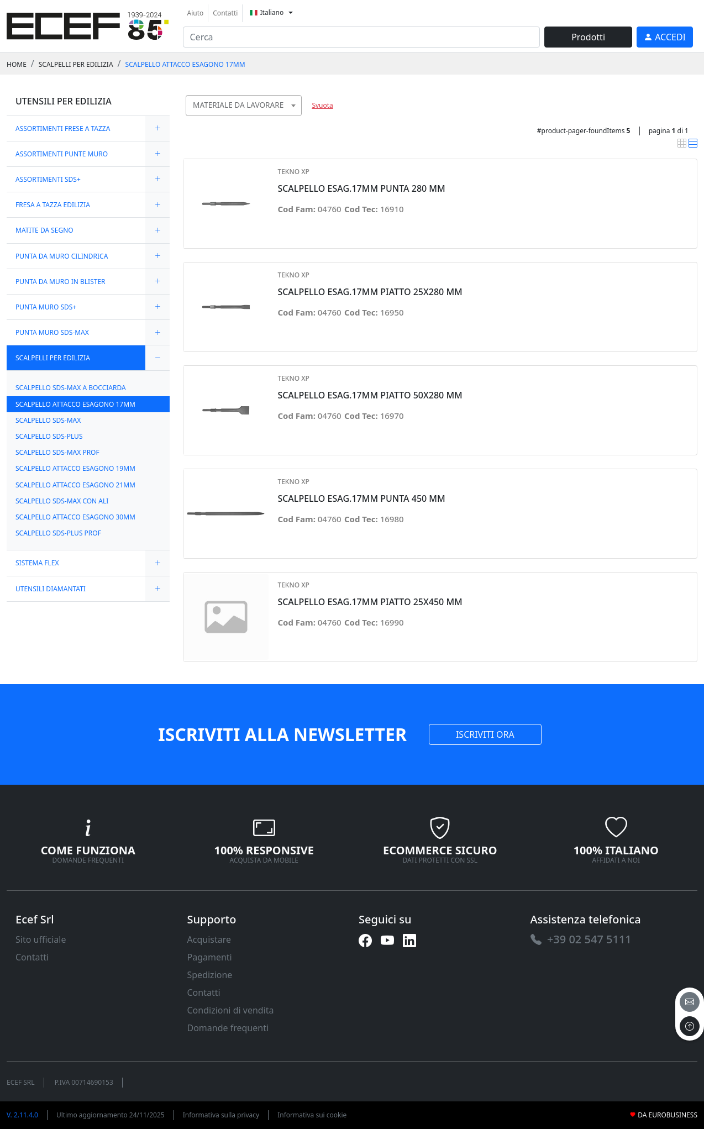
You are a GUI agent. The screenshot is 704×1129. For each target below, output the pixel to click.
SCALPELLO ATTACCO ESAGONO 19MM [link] (75, 468)
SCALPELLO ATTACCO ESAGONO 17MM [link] (185, 64)
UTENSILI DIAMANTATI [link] (50, 589)
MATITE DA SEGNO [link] (44, 230)
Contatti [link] (225, 13)
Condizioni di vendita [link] (230, 1010)
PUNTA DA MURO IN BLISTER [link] (60, 281)
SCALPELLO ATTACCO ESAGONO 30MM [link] (75, 517)
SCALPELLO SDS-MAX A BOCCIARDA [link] (70, 387)
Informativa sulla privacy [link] (221, 1115)
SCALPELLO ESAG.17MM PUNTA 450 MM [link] (361, 498)
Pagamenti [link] (209, 957)
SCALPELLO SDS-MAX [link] (48, 420)
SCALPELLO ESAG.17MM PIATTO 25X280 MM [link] (369, 292)
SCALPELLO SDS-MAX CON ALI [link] (61, 501)
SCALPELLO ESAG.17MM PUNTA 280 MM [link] (361, 188)
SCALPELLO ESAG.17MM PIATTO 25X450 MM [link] (369, 602)
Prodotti (588, 37)
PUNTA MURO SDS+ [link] (45, 307)
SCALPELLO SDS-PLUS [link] (48, 436)
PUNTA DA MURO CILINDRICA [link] (61, 256)
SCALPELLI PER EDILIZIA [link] (76, 64)
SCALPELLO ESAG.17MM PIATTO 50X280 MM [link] (369, 395)
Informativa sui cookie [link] (311, 1115)
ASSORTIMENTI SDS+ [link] (48, 179)
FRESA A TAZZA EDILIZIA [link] (52, 204)
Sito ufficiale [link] (40, 939)
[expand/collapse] (157, 128)
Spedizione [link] (210, 975)
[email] (690, 1002)
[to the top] (690, 1026)
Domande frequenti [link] (228, 1028)
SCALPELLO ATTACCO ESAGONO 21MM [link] (75, 485)
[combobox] (244, 105)
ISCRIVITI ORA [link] (485, 734)
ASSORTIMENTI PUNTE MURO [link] (61, 154)
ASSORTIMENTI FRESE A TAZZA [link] (62, 128)
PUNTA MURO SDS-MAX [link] (52, 332)
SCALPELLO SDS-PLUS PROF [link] (58, 533)
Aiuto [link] (195, 13)
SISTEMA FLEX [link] (37, 563)
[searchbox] (296, 119)
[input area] (361, 37)
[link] (88, 24)
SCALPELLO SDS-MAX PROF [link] (57, 452)
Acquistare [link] (209, 939)
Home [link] (17, 64)
